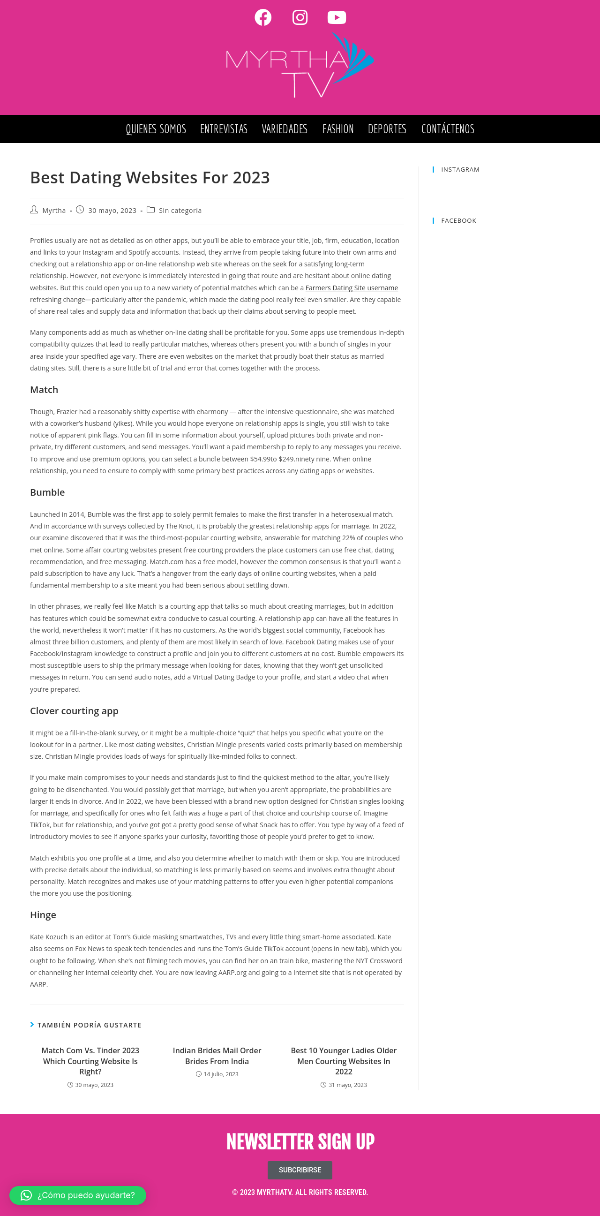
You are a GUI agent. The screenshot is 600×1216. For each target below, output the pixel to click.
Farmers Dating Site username (352, 287)
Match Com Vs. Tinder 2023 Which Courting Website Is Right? (91, 1061)
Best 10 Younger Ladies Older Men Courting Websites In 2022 (344, 1061)
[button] (77, 1195)
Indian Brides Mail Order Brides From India (217, 1055)
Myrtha (54, 210)
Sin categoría (180, 210)
